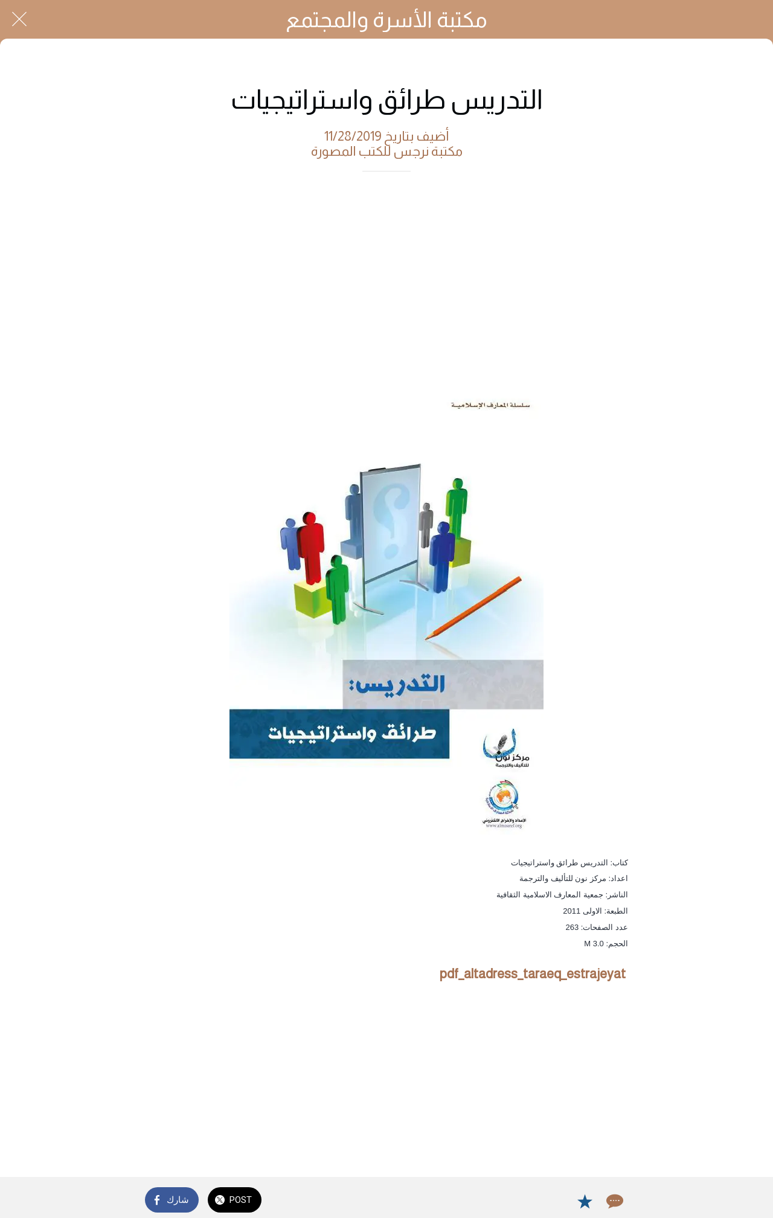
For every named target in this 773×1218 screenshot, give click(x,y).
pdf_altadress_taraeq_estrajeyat (533, 973)
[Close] (19, 19)
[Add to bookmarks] (584, 1201)
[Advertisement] (386, 274)
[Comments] (613, 1201)
